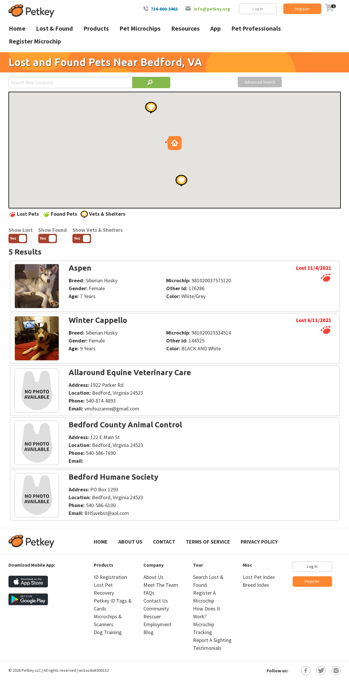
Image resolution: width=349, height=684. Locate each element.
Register (302, 8)
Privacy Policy (259, 541)
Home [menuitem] (17, 28)
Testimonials (207, 648)
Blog (148, 632)
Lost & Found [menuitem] (54, 28)
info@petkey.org (212, 9)
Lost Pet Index (259, 577)
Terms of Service (208, 541)
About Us (130, 541)
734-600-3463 (164, 9)
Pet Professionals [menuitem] (256, 28)
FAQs (148, 592)
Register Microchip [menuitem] (35, 41)
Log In (258, 8)
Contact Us (155, 600)
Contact (164, 541)
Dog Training (108, 632)
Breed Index (256, 585)
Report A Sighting (212, 640)
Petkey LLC (31, 670)
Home (101, 541)
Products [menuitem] (96, 28)
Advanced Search (259, 82)
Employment (157, 624)
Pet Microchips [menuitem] (140, 28)
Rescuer (152, 616)
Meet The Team (160, 585)
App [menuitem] (215, 28)
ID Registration (110, 577)
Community (156, 608)
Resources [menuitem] (185, 28)
